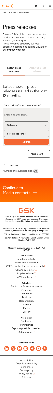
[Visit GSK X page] (13, 348)
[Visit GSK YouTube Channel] (38, 348)
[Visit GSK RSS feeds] (44, 348)
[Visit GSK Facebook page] (32, 348)
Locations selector (26, 258)
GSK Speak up (25, 332)
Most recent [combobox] (37, 154)
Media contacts (26, 190)
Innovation (26, 293)
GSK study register (24, 269)
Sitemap (26, 377)
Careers (26, 311)
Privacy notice (25, 373)
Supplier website (24, 273)
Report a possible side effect (26, 328)
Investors (26, 304)
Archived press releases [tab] (37, 69)
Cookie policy (26, 370)
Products (26, 297)
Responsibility (26, 300)
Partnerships (26, 324)
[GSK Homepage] (7, 6)
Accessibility (26, 360)
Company (26, 290)
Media (26, 308)
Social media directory (26, 262)
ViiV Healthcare (25, 277)
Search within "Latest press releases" (22, 105)
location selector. (41, 221)
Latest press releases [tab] (14, 69)
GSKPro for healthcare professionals (25, 266)
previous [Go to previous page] (13, 165)
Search (26, 141)
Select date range (16, 133)
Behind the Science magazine (26, 286)
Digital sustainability (26, 363)
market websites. (16, 49)
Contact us (26, 321)
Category (12, 125)
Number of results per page (18, 170)
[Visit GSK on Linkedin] (6, 348)
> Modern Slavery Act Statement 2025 (26, 249)
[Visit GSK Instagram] (25, 348)
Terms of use (26, 367)
